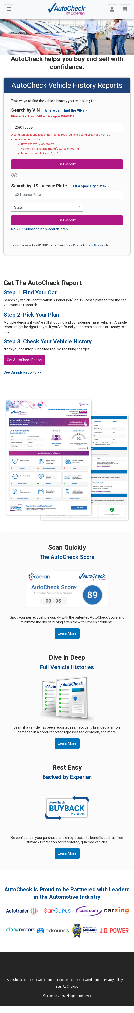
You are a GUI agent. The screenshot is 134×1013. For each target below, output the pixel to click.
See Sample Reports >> (22, 372)
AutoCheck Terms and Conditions (30, 980)
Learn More (67, 633)
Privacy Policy (72, 245)
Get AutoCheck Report (24, 360)
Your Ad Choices (67, 986)
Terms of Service (93, 245)
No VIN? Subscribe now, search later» (40, 229)
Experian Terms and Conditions (78, 980)
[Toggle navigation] (9, 9)
